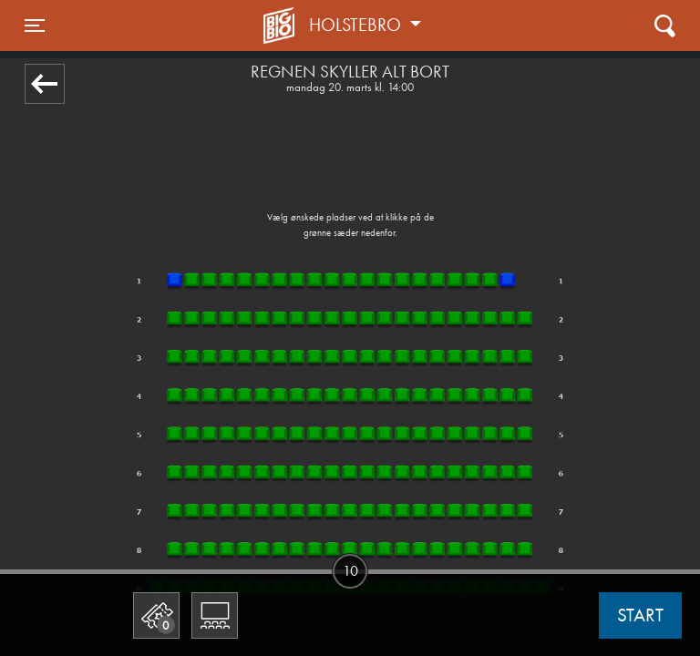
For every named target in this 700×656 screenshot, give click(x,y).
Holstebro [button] (357, 24)
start (640, 615)
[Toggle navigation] (35, 25)
